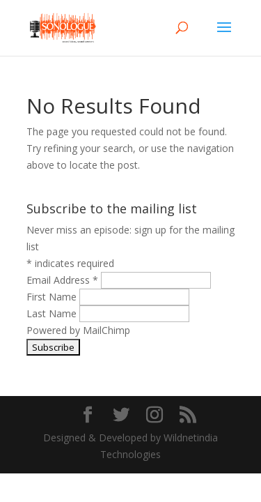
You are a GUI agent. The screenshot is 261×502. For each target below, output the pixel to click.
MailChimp (106, 330)
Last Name (52, 313)
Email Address (63, 280)
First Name (52, 296)
